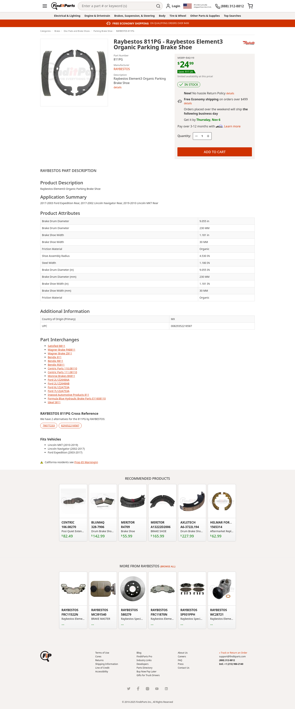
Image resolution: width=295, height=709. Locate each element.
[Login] (173, 6)
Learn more (232, 126)
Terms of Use (102, 652)
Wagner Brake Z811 (60, 353)
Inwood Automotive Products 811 (68, 394)
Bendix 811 (55, 357)
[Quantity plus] (208, 136)
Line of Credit (102, 667)
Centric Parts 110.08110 (62, 368)
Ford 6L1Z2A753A (58, 387)
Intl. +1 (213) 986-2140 (231, 664)
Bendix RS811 (56, 364)
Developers (142, 664)
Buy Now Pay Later (146, 671)
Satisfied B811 (56, 346)
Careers (182, 656)
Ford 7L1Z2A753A (58, 391)
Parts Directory (144, 667)
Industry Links (144, 660)
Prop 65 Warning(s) (86, 462)
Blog (139, 652)
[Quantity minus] (196, 136)
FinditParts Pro (144, 656)
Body (162, 15)
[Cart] (250, 6)
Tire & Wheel (178, 15)
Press (180, 664)
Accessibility (101, 671)
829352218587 (70, 425)
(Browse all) (168, 566)
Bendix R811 (55, 361)
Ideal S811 (54, 402)
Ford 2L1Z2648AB (58, 383)
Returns (99, 660)
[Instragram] (147, 688)
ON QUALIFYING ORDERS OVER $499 (169, 23)
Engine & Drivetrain (97, 15)
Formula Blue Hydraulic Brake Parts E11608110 (77, 398)
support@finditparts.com (232, 656)
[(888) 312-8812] (229, 6)
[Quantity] (202, 136)
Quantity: (184, 136)
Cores (98, 656)
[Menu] (44, 6)
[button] (46, 656)
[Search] (116, 6)
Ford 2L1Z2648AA (58, 379)
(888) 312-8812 (227, 660)
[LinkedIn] (166, 688)
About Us (183, 652)
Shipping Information (106, 664)
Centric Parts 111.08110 (62, 372)
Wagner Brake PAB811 (61, 349)
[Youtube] (157, 688)
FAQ (180, 660)
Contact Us (183, 667)
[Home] (63, 6)
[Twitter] (129, 688)
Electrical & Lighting (67, 15)
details (118, 87)
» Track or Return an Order (233, 652)
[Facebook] (138, 688)
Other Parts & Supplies (205, 15)
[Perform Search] (158, 6)
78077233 (49, 425)
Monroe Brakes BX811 (61, 376)
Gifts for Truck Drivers (148, 675)
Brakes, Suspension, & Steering (134, 15)
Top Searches (232, 15)
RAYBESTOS (122, 69)
